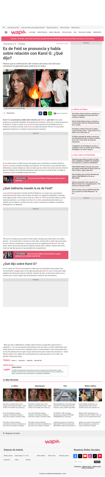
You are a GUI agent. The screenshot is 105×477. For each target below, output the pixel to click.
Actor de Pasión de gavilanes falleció (33, 27)
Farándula (21, 44)
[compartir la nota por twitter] (45, 113)
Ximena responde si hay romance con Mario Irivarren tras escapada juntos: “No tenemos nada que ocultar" (86, 184)
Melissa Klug (75, 27)
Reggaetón (38, 360)
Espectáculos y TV (9, 44)
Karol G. (55, 243)
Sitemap (28, 460)
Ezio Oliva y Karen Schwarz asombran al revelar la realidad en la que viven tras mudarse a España (86, 115)
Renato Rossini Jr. (52, 27)
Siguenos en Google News (60, 113)
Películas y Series (64, 455)
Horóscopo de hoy (13, 27)
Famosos (29, 360)
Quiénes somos (96, 466)
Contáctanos (77, 466)
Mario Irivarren (64, 27)
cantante (22, 360)
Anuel (30, 124)
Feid (9, 120)
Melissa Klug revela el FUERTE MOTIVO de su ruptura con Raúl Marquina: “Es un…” (85, 191)
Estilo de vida (51, 455)
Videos (17, 460)
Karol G (43, 120)
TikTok (44, 198)
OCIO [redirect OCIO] (75, 32)
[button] (101, 38)
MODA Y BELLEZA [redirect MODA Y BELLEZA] (54, 32)
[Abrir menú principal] (6, 32)
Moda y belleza (41, 455)
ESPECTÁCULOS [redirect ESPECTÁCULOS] (42, 32)
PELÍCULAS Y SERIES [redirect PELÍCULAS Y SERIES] (85, 32)
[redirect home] (18, 33)
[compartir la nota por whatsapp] (50, 113)
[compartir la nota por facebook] (40, 113)
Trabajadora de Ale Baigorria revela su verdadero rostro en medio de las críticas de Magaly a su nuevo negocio (86, 147)
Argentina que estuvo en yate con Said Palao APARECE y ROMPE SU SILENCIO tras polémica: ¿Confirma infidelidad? (85, 161)
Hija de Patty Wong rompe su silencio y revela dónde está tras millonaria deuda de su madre (85, 123)
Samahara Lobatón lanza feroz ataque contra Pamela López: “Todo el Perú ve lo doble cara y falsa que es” (86, 130)
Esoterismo (7, 460)
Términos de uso (86, 466)
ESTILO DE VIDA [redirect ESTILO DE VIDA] (66, 32)
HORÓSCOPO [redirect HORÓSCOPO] (97, 32)
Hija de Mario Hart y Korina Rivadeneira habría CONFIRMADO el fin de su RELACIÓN (85, 176)
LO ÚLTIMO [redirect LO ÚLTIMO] (32, 32)
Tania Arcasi (10, 113)
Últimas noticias (8, 455)
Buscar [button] (97, 461)
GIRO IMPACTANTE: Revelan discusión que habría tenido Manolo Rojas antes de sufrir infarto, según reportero (86, 168)
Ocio (27, 455)
